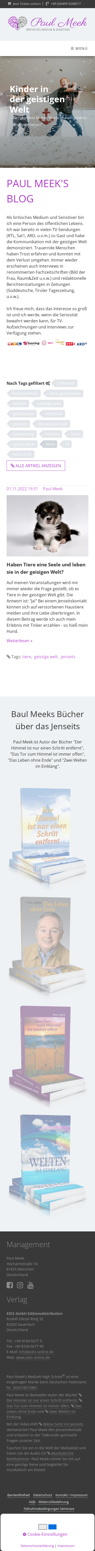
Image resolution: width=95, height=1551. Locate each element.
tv (67, 444)
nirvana (52, 434)
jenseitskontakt (53, 424)
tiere (50, 444)
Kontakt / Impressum (71, 1495)
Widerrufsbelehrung (54, 1502)
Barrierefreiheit (18, 1495)
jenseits (20, 424)
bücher (20, 403)
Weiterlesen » (19, 640)
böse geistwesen (65, 393)
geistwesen (23, 413)
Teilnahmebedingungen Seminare (49, 1508)
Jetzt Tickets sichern (27, 4)
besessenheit (25, 393)
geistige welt (49, 403)
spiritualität (24, 444)
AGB (32, 1502)
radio (75, 434)
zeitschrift (22, 454)
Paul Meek (53, 489)
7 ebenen (66, 383)
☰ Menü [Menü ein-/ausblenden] (79, 48)
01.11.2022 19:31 (22, 489)
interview (54, 413)
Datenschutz (42, 1495)
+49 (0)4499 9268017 (66, 4)
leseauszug (23, 434)
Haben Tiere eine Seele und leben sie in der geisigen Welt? (46, 568)
